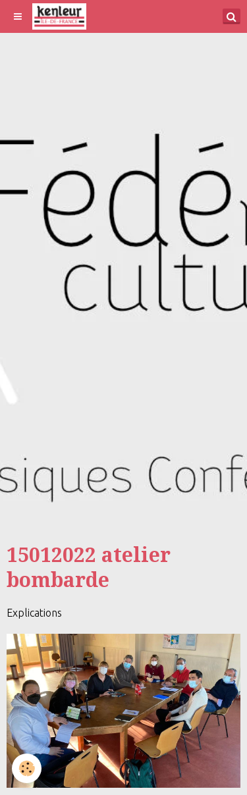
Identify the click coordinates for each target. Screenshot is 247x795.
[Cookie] (26, 768)
